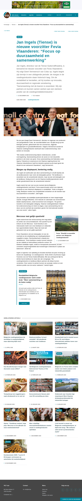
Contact (49, 15)
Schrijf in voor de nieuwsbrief (71, 499)
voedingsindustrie (33, 99)
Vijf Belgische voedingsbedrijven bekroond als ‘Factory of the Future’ (40, 369)
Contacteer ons (8, 494)
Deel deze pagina (73, 31)
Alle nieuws (15, 15)
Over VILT (59, 15)
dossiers (23, 15)
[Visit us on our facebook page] (62, 489)
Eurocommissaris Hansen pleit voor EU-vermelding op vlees (39, 395)
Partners (44, 491)
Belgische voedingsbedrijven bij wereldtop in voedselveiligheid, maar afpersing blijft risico (14, 339)
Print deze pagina (59, 31)
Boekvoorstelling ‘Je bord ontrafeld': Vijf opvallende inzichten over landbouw (37, 339)
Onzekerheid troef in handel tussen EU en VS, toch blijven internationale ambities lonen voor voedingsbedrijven (66, 340)
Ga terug (7, 30)
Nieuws (14, 24)
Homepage (7, 24)
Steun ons (44, 489)
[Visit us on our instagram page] (71, 489)
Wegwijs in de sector (47, 495)
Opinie (43, 493)
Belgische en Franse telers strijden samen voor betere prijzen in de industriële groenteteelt (66, 369)
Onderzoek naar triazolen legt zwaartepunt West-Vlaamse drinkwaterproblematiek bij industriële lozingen (64, 397)
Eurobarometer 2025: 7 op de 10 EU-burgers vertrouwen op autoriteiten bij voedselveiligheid (14, 457)
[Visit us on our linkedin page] (67, 489)
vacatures (39, 15)
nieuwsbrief (69, 15)
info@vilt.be (28, 489)
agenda (31, 15)
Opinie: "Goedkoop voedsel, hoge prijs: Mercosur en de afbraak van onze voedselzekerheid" (15, 425)
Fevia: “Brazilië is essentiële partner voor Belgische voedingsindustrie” (65, 235)
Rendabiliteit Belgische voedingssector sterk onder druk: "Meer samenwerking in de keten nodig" (30, 279)
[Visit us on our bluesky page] (79, 489)
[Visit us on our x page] (75, 489)
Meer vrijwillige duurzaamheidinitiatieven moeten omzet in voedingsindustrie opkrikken (40, 426)
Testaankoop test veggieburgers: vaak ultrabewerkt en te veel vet (14, 395)
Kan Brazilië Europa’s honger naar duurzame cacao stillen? (15, 368)
